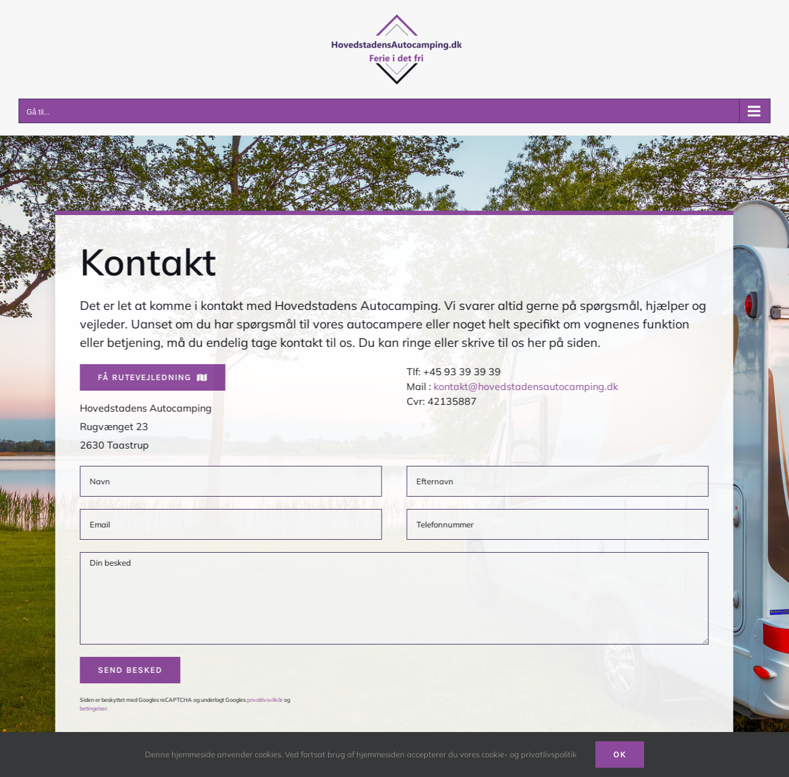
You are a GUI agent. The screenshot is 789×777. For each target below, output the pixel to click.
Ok (619, 754)
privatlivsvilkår (263, 699)
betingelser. (92, 708)
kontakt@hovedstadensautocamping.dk (524, 386)
